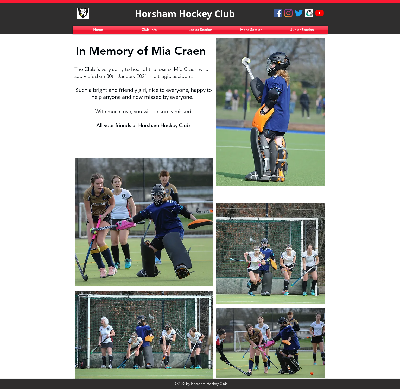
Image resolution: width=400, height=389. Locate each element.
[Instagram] (288, 13)
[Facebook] (278, 13)
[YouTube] (319, 13)
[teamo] (309, 13)
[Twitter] (299, 13)
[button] (149, 30)
